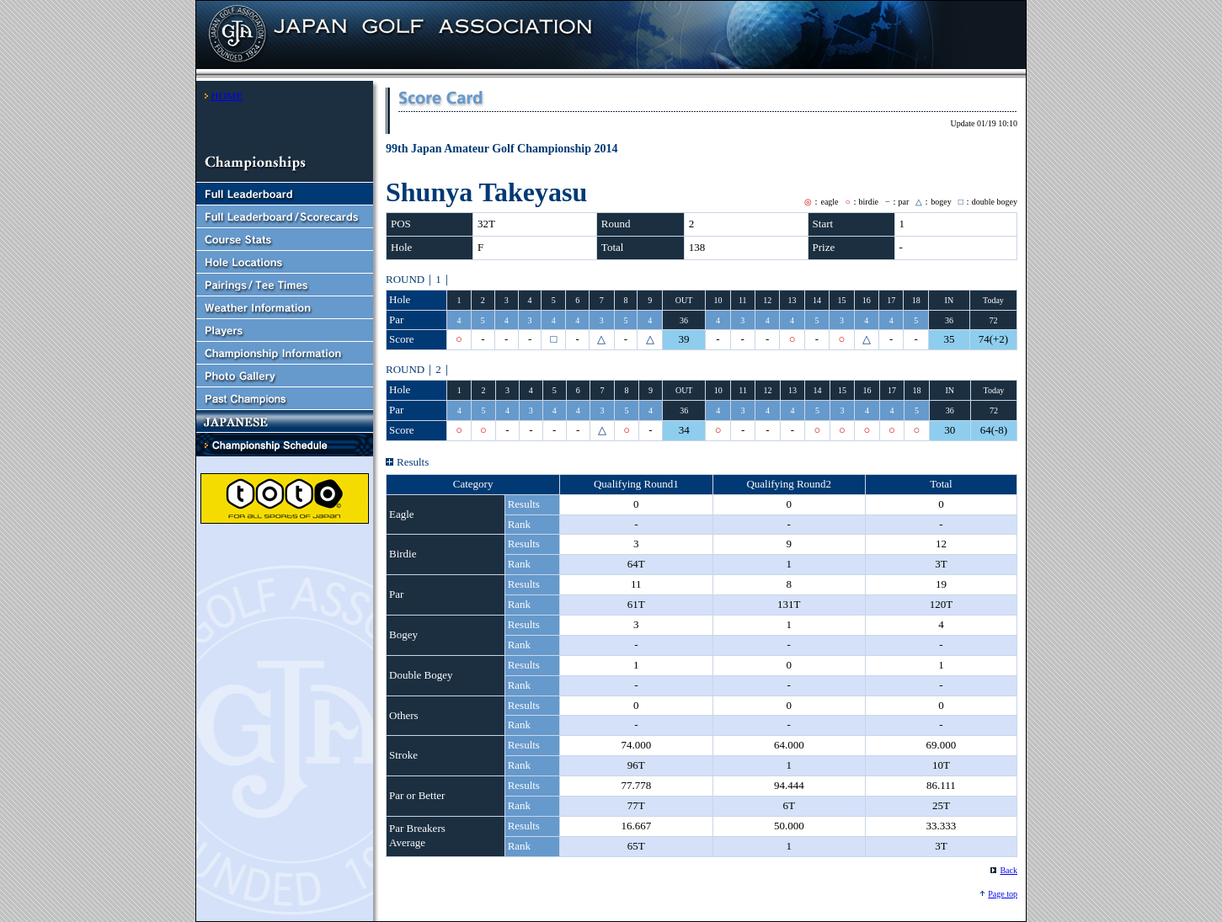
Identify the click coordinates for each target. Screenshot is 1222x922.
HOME (227, 95)
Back (1008, 870)
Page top (1002, 893)
